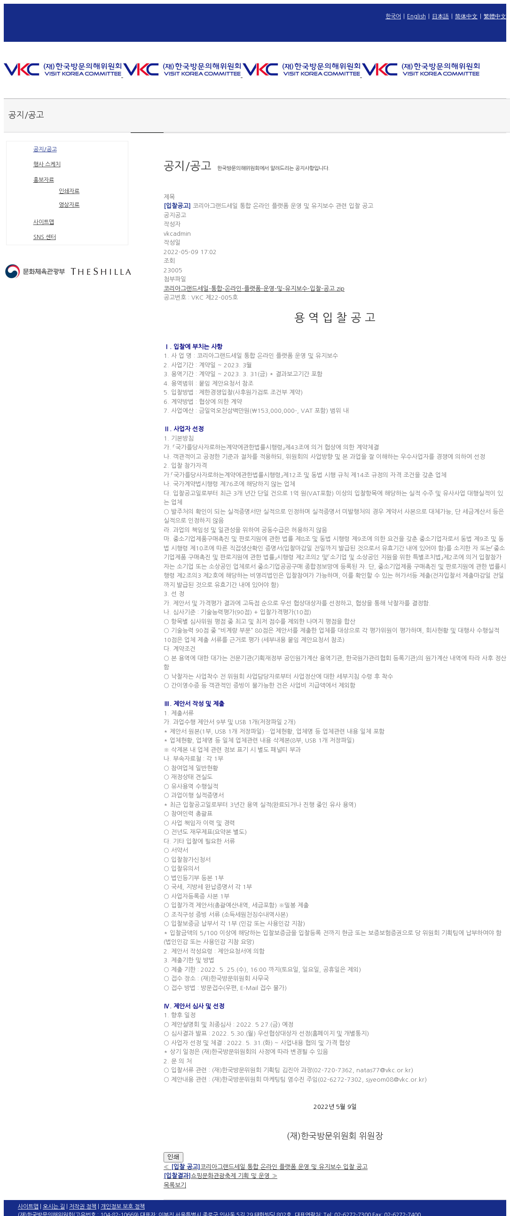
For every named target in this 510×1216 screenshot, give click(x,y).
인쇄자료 (69, 191)
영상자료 (69, 205)
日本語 (440, 16)
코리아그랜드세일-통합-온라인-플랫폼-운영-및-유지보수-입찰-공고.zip (254, 289)
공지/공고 (45, 149)
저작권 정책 (82, 1206)
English (416, 16)
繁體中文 (495, 16)
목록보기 (175, 1185)
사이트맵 (43, 222)
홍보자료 (43, 180)
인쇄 (173, 1157)
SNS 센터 (44, 237)
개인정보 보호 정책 (123, 1206)
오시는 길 (54, 1206)
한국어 (393, 16)
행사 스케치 (47, 164)
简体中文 (466, 16)
